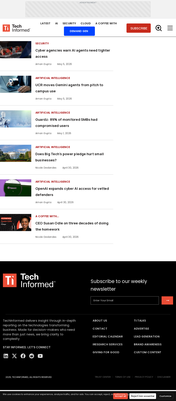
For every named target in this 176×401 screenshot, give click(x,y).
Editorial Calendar (108, 336)
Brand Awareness (148, 344)
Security (69, 23)
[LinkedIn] (6, 356)
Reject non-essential (142, 396)
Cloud (86, 23)
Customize (165, 396)
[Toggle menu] (171, 28)
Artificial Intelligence (52, 78)
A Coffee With (106, 23)
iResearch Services (108, 344)
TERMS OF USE (123, 376)
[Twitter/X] (14, 356)
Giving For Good (106, 352)
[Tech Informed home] (17, 28)
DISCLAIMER (163, 376)
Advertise (141, 329)
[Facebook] (23, 356)
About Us (100, 321)
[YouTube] (40, 356)
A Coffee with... (47, 216)
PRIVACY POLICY (144, 376)
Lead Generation (147, 336)
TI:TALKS (140, 321)
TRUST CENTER (103, 376)
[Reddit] (32, 356)
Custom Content (147, 352)
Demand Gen (79, 31)
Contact (100, 329)
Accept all (120, 396)
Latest (45, 23)
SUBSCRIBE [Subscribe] (138, 28)
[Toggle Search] (158, 28)
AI (56, 23)
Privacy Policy (134, 394)
